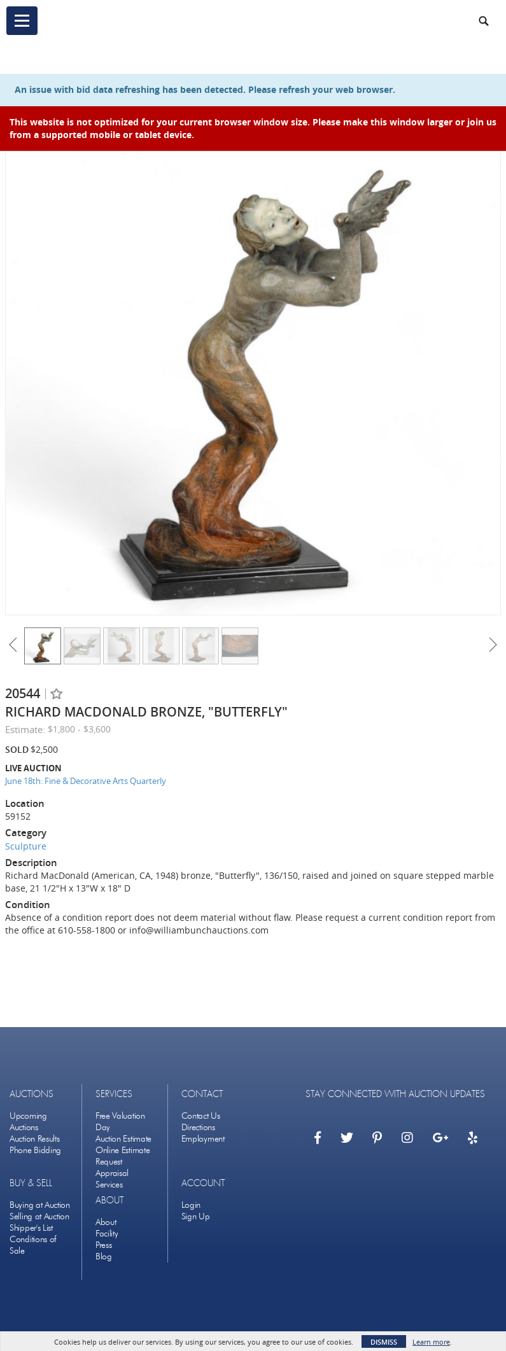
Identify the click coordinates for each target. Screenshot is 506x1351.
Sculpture (25, 846)
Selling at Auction (39, 1216)
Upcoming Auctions (28, 1121)
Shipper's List (31, 1227)
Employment (203, 1138)
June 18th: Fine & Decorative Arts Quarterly (85, 781)
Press (103, 1245)
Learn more (431, 1342)
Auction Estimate (123, 1138)
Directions (198, 1127)
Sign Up (195, 1216)
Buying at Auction (40, 1205)
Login (191, 1205)
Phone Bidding (35, 1150)
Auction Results (35, 1138)
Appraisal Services (112, 1179)
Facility (106, 1233)
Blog (103, 1256)
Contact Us (200, 1115)
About (105, 1222)
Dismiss (383, 1342)
